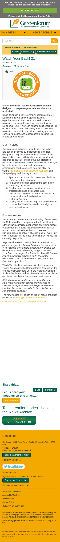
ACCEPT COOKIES (30, 10)
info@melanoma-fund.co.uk (31, 297)
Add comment (11, 400)
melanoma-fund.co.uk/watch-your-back (29, 170)
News (17, 47)
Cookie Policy (8, 502)
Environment (30, 47)
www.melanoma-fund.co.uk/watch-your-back (24, 301)
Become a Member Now (16, 455)
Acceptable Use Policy (11, 495)
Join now (19, 418)
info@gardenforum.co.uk (20, 450)
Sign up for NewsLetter (15, 480)
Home (8, 47)
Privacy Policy (8, 499)
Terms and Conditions (11, 491)
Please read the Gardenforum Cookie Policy (30, 16)
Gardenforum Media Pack (26, 512)
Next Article (50, 390)
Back (15, 51)
